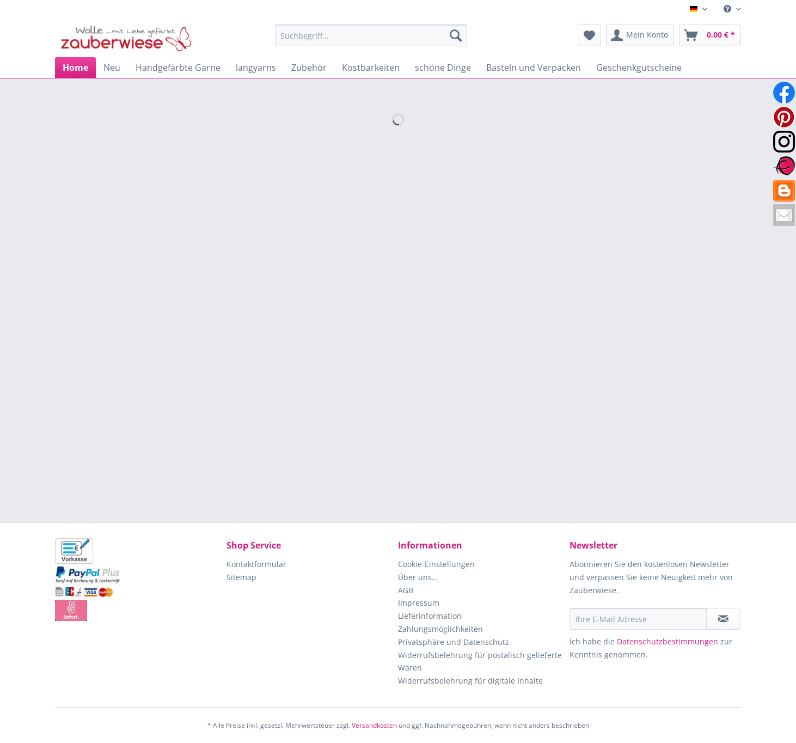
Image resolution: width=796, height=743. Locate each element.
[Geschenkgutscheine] (639, 67)
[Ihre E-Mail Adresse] (638, 619)
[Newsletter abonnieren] (723, 619)
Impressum (418, 603)
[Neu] (112, 67)
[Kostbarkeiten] (370, 67)
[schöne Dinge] (443, 67)
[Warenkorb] (710, 35)
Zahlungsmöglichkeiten (440, 629)
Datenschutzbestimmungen (667, 641)
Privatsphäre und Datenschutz (453, 642)
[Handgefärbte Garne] (178, 67)
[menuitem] (728, 9)
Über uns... (418, 577)
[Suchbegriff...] (371, 35)
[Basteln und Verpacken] (534, 67)
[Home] (75, 67)
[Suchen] (455, 35)
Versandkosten (374, 725)
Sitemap (241, 577)
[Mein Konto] (640, 35)
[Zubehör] (309, 67)
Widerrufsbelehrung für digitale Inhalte (470, 680)
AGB (405, 590)
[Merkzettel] (589, 35)
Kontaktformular (256, 564)
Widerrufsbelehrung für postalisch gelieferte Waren (480, 661)
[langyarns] (256, 67)
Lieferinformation (430, 616)
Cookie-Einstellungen (436, 564)
